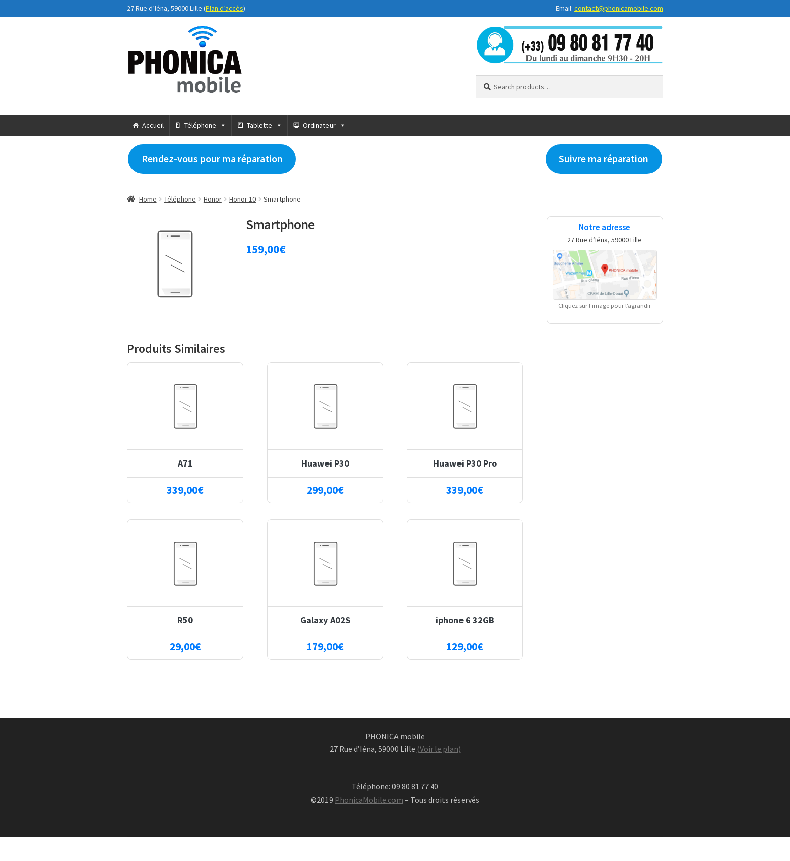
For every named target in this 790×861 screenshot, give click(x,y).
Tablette (259, 125)
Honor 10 (242, 199)
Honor (213, 199)
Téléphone (200, 125)
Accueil (153, 125)
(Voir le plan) (439, 749)
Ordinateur (319, 125)
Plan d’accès (224, 8)
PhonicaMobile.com (369, 799)
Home (148, 199)
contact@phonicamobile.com (618, 8)
